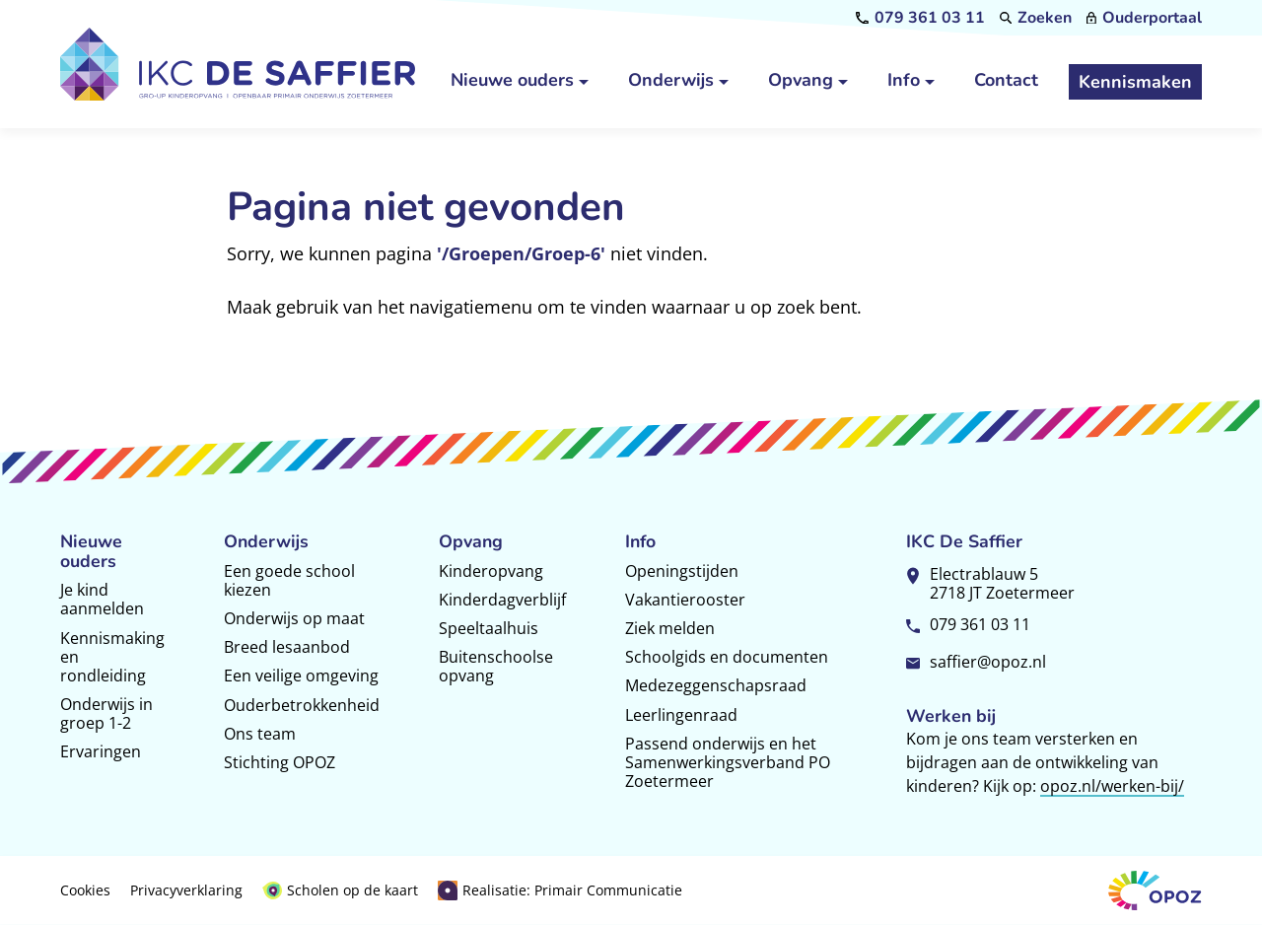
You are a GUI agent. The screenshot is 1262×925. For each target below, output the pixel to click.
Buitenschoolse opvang (496, 666)
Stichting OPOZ (279, 762)
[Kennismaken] (1135, 82)
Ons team (260, 734)
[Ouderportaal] (1144, 18)
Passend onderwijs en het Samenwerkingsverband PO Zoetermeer (727, 762)
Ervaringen (100, 751)
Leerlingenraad (681, 715)
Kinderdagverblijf (502, 599)
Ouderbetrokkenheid (302, 705)
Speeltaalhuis (488, 628)
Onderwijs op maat (294, 618)
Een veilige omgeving (301, 675)
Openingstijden (681, 571)
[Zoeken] (1036, 18)
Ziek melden (670, 628)
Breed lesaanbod (287, 647)
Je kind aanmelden (102, 599)
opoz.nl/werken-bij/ (1112, 786)
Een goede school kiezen (289, 580)
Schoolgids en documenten (726, 657)
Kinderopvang (491, 571)
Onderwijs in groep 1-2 (106, 713)
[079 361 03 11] (920, 18)
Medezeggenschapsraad (715, 685)
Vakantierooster (685, 599)
